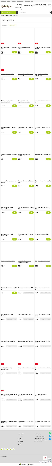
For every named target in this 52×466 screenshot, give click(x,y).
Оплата (8, 0)
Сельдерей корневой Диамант (25, 341)
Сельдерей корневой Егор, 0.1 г (26, 287)
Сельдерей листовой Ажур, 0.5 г (43, 154)
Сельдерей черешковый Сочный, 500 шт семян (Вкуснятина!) (7, 209)
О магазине (27, 0)
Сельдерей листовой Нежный (25, 314)
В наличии (11, 25)
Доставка (14, 0)
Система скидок (20, 0)
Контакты (19, 444)
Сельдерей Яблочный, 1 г (7, 74)
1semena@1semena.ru (39, 438)
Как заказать (3, 0)
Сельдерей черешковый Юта (42, 234)
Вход (50, 4)
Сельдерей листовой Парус (8, 261)
